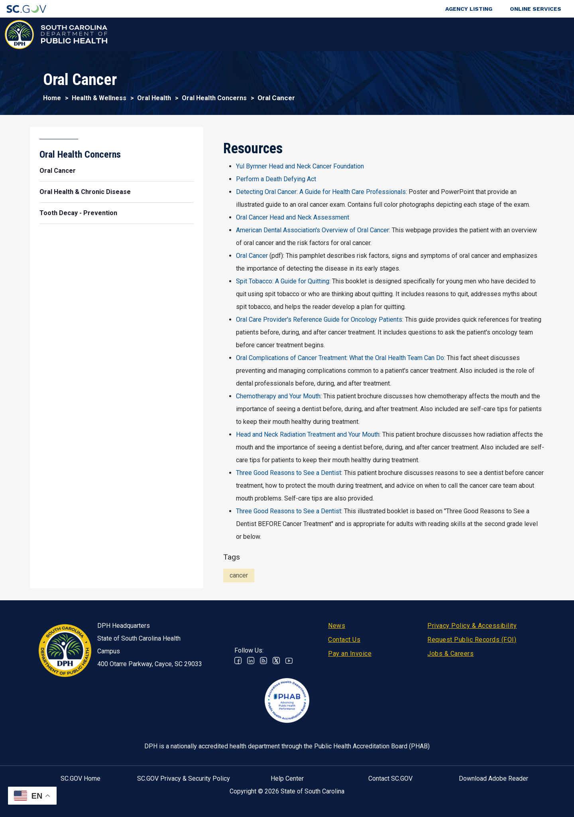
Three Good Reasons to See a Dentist (288, 473)
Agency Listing (468, 9)
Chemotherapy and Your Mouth (278, 396)
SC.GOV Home (80, 778)
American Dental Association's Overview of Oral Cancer (312, 230)
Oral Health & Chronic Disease (85, 192)
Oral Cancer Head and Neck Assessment (292, 217)
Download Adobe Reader (493, 778)
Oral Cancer (252, 255)
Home (52, 98)
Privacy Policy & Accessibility (472, 625)
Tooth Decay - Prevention (78, 213)
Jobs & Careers (450, 653)
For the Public (316, 34)
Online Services (535, 9)
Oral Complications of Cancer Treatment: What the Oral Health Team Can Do (340, 358)
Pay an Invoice (350, 653)
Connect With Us (515, 34)
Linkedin (250, 660)
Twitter (276, 660)
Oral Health (154, 98)
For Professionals (391, 34)
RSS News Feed (263, 660)
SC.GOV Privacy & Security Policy (183, 778)
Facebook (238, 660)
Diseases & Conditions (235, 34)
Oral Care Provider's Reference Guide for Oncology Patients (319, 319)
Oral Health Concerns (214, 98)
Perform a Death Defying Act (276, 179)
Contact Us (344, 639)
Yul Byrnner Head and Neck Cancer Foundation (300, 166)
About (455, 34)
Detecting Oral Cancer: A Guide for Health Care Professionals (321, 192)
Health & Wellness (146, 34)
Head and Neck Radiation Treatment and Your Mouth (307, 434)
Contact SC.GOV (390, 778)
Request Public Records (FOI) (471, 639)
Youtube (289, 660)
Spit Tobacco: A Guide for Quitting (282, 281)
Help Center (287, 778)
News (336, 625)
